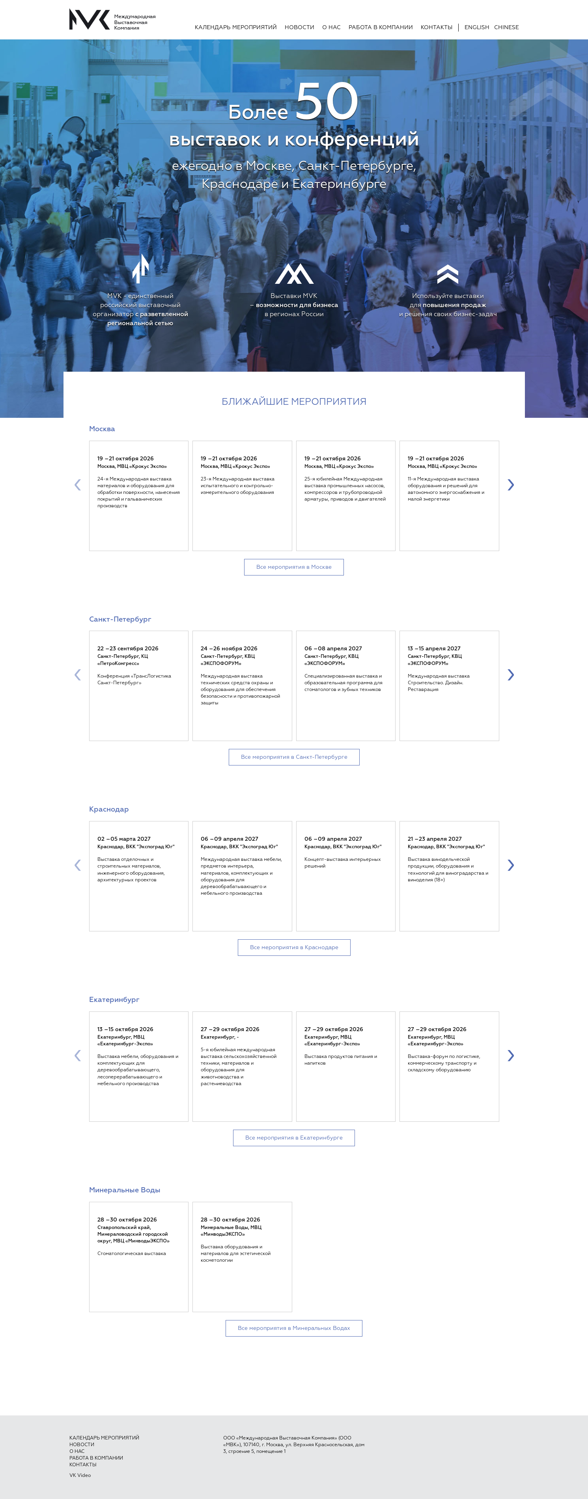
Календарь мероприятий (236, 27)
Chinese (506, 27)
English (477, 27)
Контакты (436, 27)
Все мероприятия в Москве (294, 567)
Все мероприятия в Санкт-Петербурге (294, 757)
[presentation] (77, 484)
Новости (299, 27)
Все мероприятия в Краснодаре (294, 947)
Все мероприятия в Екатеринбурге (294, 1138)
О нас (331, 27)
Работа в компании (381, 27)
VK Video (80, 1475)
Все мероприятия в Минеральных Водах (294, 1328)
